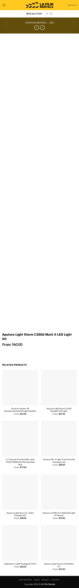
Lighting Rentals (35, 22)
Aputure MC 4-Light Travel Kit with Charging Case (59, 460)
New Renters (25, 580)
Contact (55, 580)
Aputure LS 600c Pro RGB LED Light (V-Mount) (59, 514)
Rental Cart (72, 5)
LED (52, 22)
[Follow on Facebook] (47, 14)
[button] (4, 5)
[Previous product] (42, 27)
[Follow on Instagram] (51, 14)
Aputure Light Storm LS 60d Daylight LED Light (58, 409)
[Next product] (36, 27)
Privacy (46, 580)
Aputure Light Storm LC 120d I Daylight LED (20, 514)
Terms (37, 580)
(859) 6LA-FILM (34, 14)
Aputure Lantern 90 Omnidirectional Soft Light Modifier (20, 409)
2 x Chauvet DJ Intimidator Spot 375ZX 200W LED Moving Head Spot (20, 462)
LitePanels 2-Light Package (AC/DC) (20, 564)
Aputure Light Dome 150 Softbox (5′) (59, 565)
